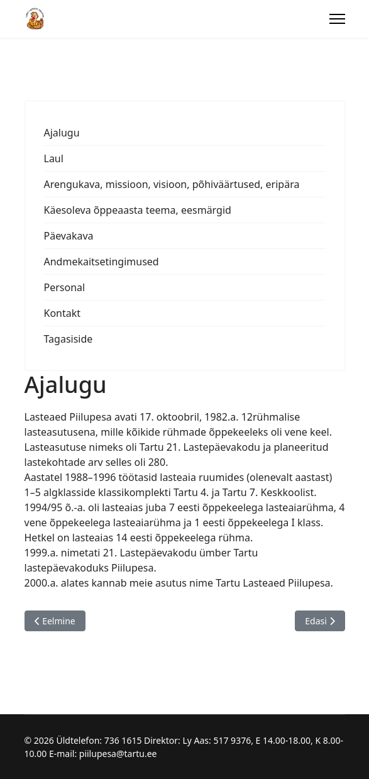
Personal (64, 287)
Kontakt (62, 313)
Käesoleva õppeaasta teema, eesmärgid (137, 210)
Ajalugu (62, 133)
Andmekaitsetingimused (101, 261)
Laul (53, 158)
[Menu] (337, 19)
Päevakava (69, 236)
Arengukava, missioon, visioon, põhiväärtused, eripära (172, 184)
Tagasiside (68, 339)
